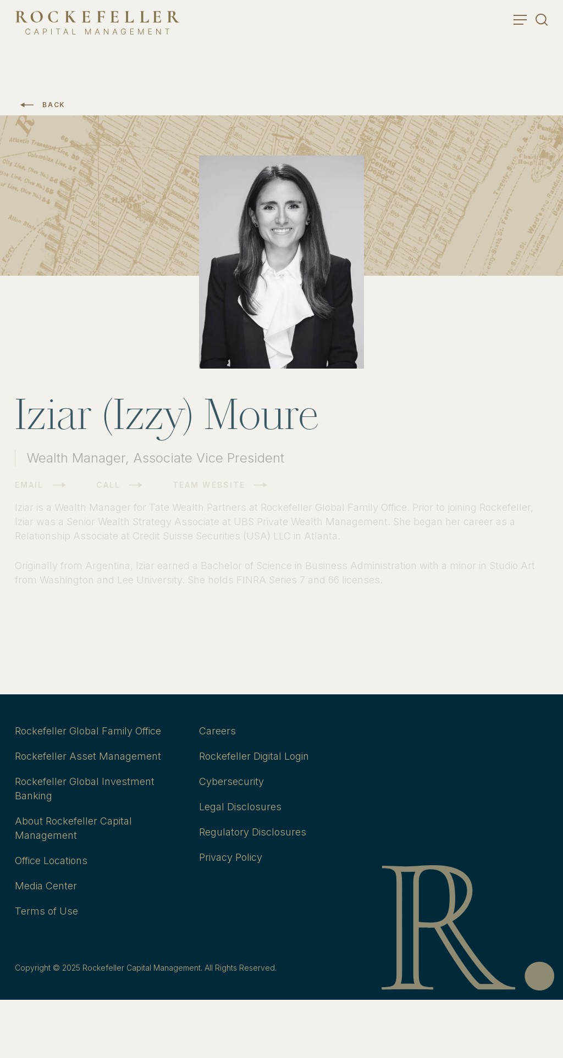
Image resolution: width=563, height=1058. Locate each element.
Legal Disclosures (240, 806)
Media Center (46, 886)
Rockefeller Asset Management (88, 756)
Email (29, 485)
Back (53, 105)
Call (108, 485)
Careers (217, 731)
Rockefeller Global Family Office (88, 731)
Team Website (209, 485)
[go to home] (97, 23)
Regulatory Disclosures (252, 832)
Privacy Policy (230, 857)
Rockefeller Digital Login (254, 756)
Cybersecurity (231, 781)
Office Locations (51, 860)
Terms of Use (46, 911)
